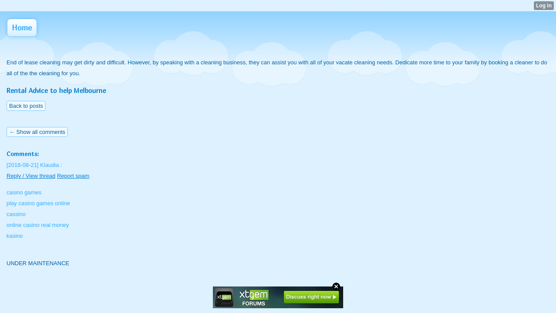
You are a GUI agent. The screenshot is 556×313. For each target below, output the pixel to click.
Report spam (73, 176)
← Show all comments (37, 132)
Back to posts (26, 106)
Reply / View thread (31, 176)
